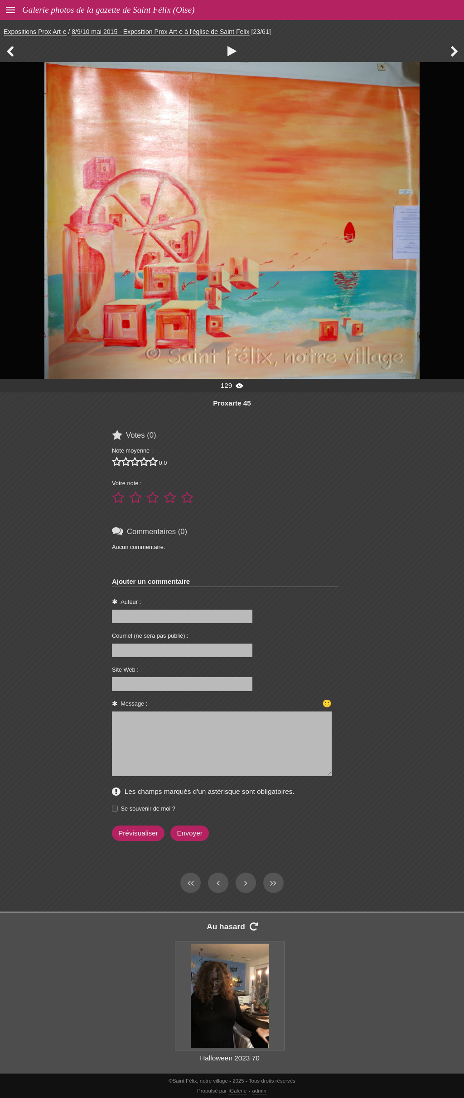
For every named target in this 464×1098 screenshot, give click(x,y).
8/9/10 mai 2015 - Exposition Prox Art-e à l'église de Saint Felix (160, 31)
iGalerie (238, 1090)
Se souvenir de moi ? (148, 808)
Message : (134, 703)
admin (259, 1090)
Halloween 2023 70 (230, 1058)
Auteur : (131, 601)
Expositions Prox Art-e (35, 31)
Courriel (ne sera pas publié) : (150, 635)
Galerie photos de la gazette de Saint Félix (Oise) (108, 9)
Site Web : (125, 669)
